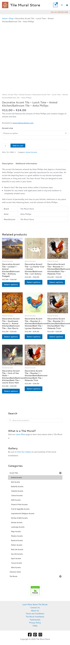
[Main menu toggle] (62, 5)
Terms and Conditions (35, 613)
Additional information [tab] (26, 163)
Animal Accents (25, 94)
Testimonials (35, 620)
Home (4, 18)
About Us (35, 611)
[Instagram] (40, 635)
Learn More (20, 434)
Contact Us (35, 607)
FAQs (35, 626)
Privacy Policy (35, 623)
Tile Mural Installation (35, 617)
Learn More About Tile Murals (35, 604)
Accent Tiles (13, 94)
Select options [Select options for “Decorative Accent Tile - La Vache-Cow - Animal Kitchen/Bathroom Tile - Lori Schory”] (34, 282)
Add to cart (17, 145)
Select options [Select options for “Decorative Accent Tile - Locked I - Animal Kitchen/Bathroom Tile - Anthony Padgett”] (11, 284)
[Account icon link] (67, 5)
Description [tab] (7, 163)
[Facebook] (30, 635)
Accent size (7, 128)
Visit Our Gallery (24, 452)
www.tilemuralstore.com (23, 123)
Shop (11, 18)
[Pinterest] (35, 635)
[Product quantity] (5, 146)
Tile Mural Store (25, 4)
